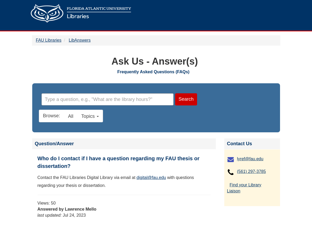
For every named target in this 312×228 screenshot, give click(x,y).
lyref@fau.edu (250, 159)
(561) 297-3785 (251, 171)
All (70, 116)
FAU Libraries (49, 40)
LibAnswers (80, 40)
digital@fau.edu (151, 177)
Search (186, 99)
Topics (90, 116)
